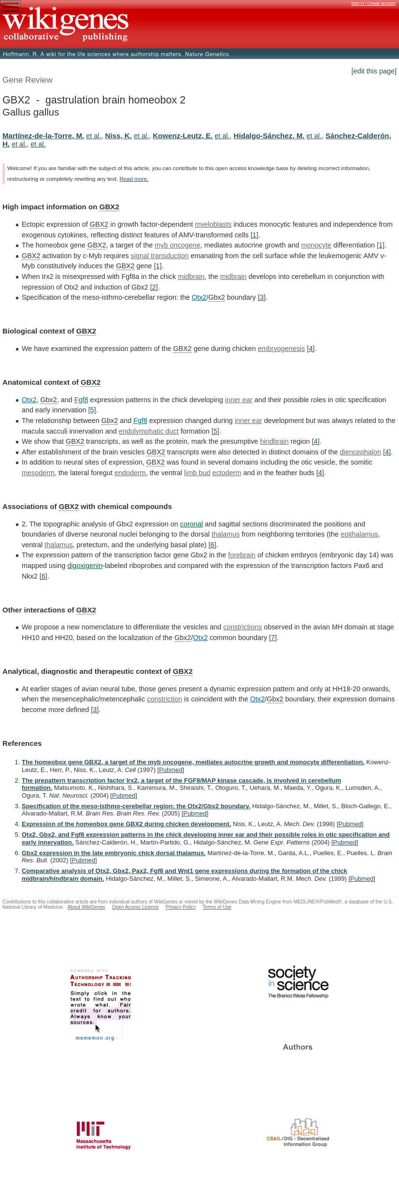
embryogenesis (281, 348)
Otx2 (199, 297)
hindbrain (274, 441)
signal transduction (160, 256)
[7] (273, 637)
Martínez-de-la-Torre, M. (43, 135)
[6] (212, 545)
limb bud (197, 473)
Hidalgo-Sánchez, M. (269, 135)
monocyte (316, 245)
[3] (262, 297)
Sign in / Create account (373, 3)
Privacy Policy (181, 907)
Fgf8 (81, 400)
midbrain (191, 276)
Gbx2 (216, 297)
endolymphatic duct (149, 431)
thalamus (226, 534)
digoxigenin (84, 565)
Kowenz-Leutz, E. (183, 135)
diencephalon (360, 452)
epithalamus (359, 534)
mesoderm (38, 473)
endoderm (130, 473)
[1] (254, 235)
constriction (164, 699)
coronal (191, 524)
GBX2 (109, 207)
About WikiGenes (86, 907)
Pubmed (170, 769)
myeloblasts (213, 224)
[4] (310, 348)
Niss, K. (118, 135)
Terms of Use (217, 907)
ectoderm (226, 473)
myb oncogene (177, 245)
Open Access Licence (135, 907)
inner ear (239, 400)
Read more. (133, 179)
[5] (92, 410)
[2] (154, 287)
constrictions (242, 627)
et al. (93, 136)
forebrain (242, 555)
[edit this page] (374, 71)
